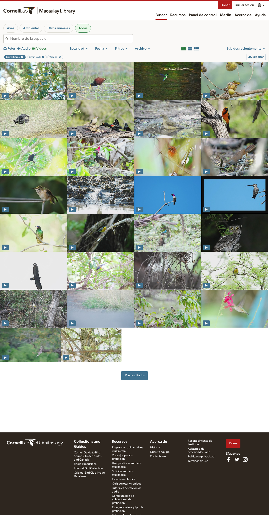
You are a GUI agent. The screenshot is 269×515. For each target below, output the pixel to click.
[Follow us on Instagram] (245, 459)
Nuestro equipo (160, 451)
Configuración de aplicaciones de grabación (123, 499)
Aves (10, 28)
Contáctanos (158, 456)
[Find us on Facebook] (228, 459)
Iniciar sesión (244, 5)
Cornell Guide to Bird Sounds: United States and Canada (88, 456)
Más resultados (135, 375)
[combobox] (71, 38)
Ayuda (260, 15)
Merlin (225, 15)
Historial (155, 447)
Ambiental (31, 28)
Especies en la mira (123, 479)
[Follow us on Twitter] (236, 459)
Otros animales (58, 28)
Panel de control (203, 15)
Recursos (178, 15)
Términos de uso (198, 461)
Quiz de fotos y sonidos (126, 483)
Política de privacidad (201, 456)
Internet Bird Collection (88, 468)
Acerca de (243, 15)
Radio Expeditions (85, 463)
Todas (83, 28)
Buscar (161, 15)
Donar (225, 5)
